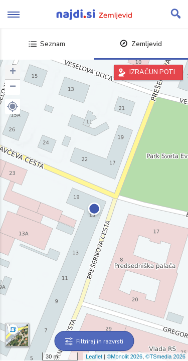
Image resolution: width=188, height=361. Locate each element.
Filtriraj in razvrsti (94, 341)
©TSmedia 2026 (165, 356)
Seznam (47, 44)
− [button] (13, 87)
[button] (12, 106)
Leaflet (94, 356)
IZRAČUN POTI (152, 72)
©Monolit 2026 (124, 356)
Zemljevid (141, 44)
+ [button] (13, 72)
